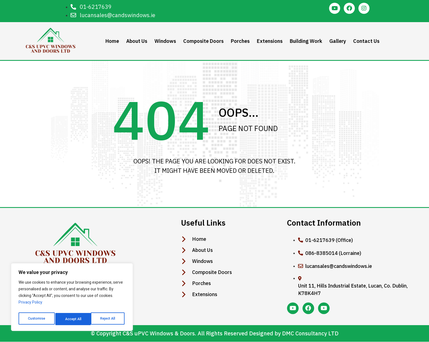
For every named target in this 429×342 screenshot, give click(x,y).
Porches (239, 41)
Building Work (305, 41)
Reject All (72, 319)
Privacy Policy (30, 305)
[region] (72, 298)
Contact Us (366, 41)
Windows (164, 41)
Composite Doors (203, 41)
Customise (36, 319)
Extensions (269, 41)
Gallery (337, 41)
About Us (136, 41)
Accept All (108, 319)
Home (111, 41)
